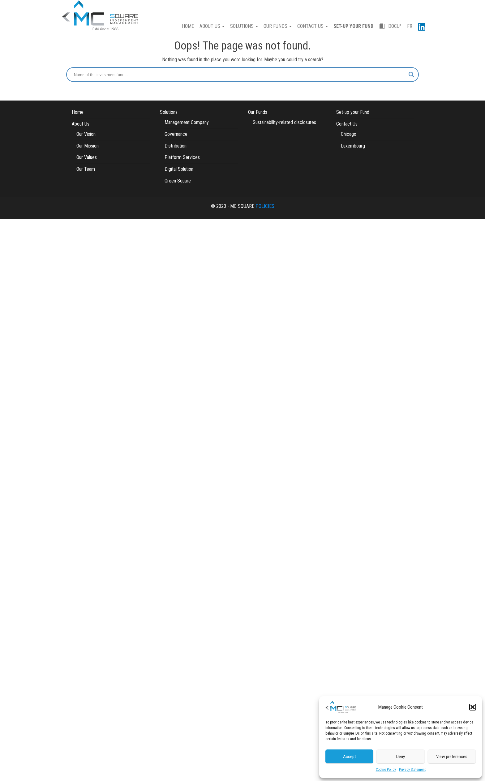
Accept (349, 756)
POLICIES (264, 206)
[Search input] (240, 74)
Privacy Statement (412, 769)
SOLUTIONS (244, 26)
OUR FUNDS (278, 26)
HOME (188, 26)
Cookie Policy (386, 769)
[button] (473, 707)
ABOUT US (212, 26)
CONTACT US (312, 26)
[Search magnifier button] (411, 74)
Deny (400, 756)
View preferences (451, 756)
